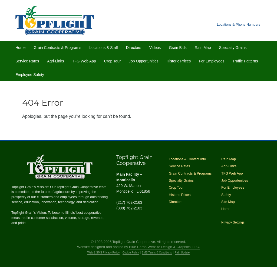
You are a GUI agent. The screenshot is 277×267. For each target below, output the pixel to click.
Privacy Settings (233, 222)
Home (20, 47)
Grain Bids (177, 47)
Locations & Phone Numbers (238, 24)
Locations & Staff (103, 47)
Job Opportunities (144, 61)
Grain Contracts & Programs (57, 47)
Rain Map (203, 47)
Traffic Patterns (245, 61)
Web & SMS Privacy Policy (103, 252)
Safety (226, 195)
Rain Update (182, 252)
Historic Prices (179, 61)
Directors (133, 47)
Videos (155, 47)
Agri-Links (55, 61)
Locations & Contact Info (187, 159)
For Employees (211, 61)
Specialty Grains (233, 47)
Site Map (228, 202)
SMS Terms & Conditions (157, 252)
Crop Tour (112, 61)
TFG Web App (84, 61)
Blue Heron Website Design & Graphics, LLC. (164, 247)
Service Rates (27, 61)
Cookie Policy (131, 252)
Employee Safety (29, 74)
